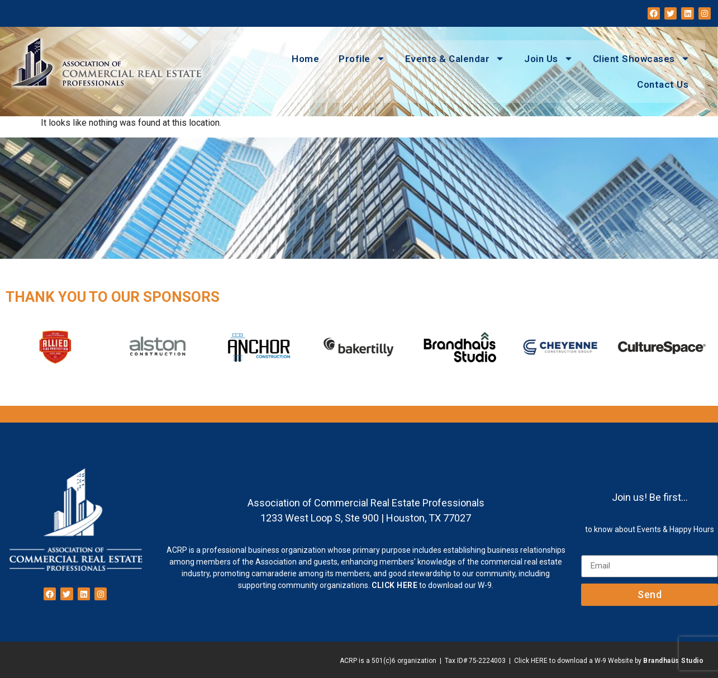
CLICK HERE (394, 585)
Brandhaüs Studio (673, 661)
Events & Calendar (455, 58)
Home (305, 58)
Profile (362, 58)
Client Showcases (641, 58)
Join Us (548, 58)
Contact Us (662, 84)
